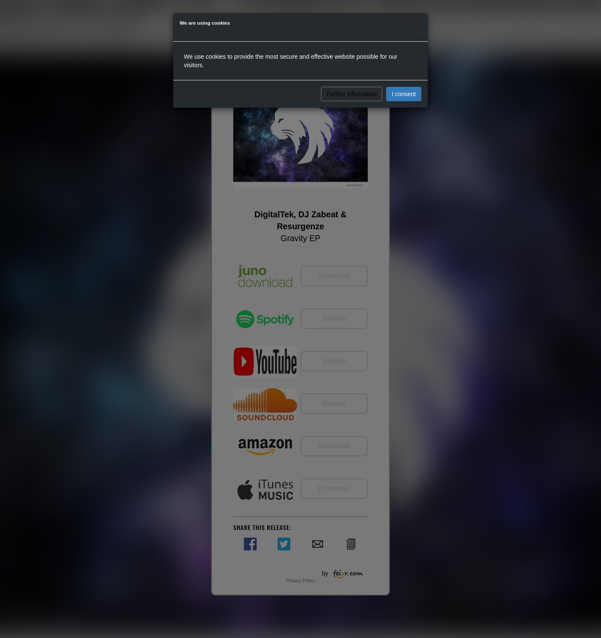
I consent (404, 94)
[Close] (418, 30)
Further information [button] (351, 94)
